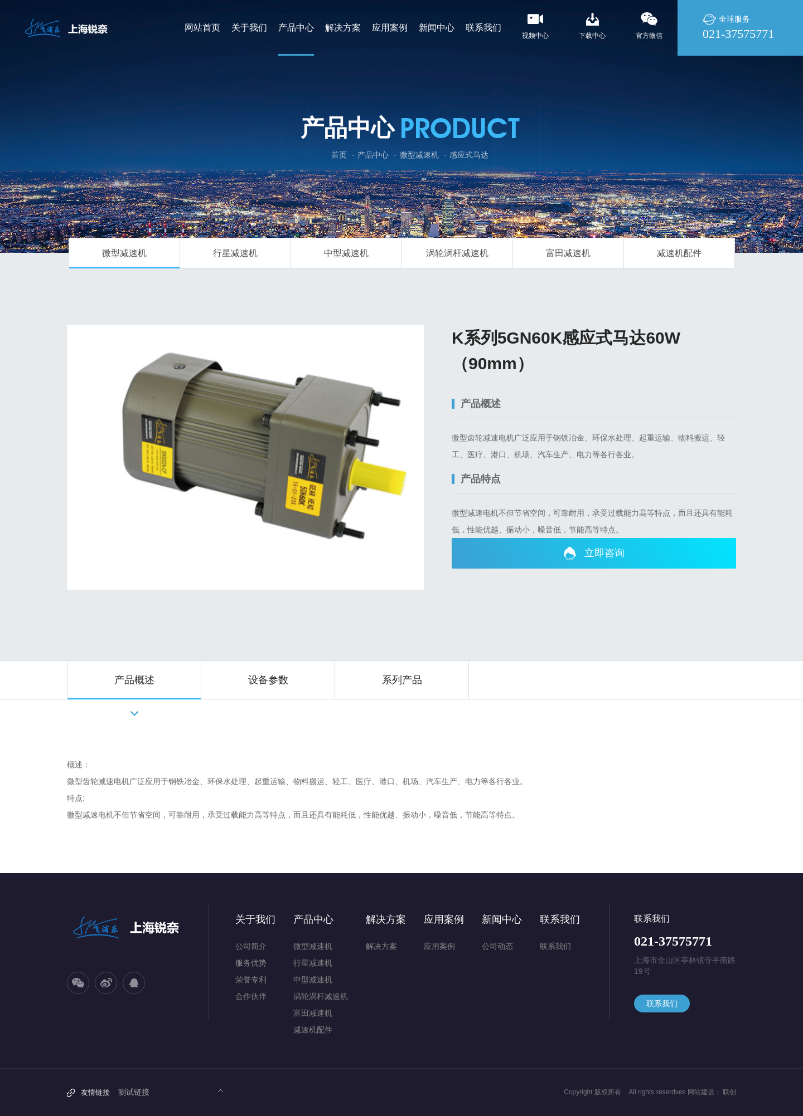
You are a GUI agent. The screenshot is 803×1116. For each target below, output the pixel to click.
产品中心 (373, 154)
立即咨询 (594, 553)
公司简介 (251, 946)
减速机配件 (679, 253)
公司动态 (497, 946)
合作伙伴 (251, 996)
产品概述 (134, 680)
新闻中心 (502, 919)
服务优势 (251, 962)
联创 (729, 1092)
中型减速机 (346, 253)
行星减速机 (235, 253)
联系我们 (560, 919)
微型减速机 (419, 154)
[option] (245, 457)
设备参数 (268, 680)
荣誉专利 (251, 979)
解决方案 (386, 919)
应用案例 (444, 919)
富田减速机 (568, 253)
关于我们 (255, 919)
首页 (339, 154)
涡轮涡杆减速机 (457, 253)
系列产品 (402, 680)
